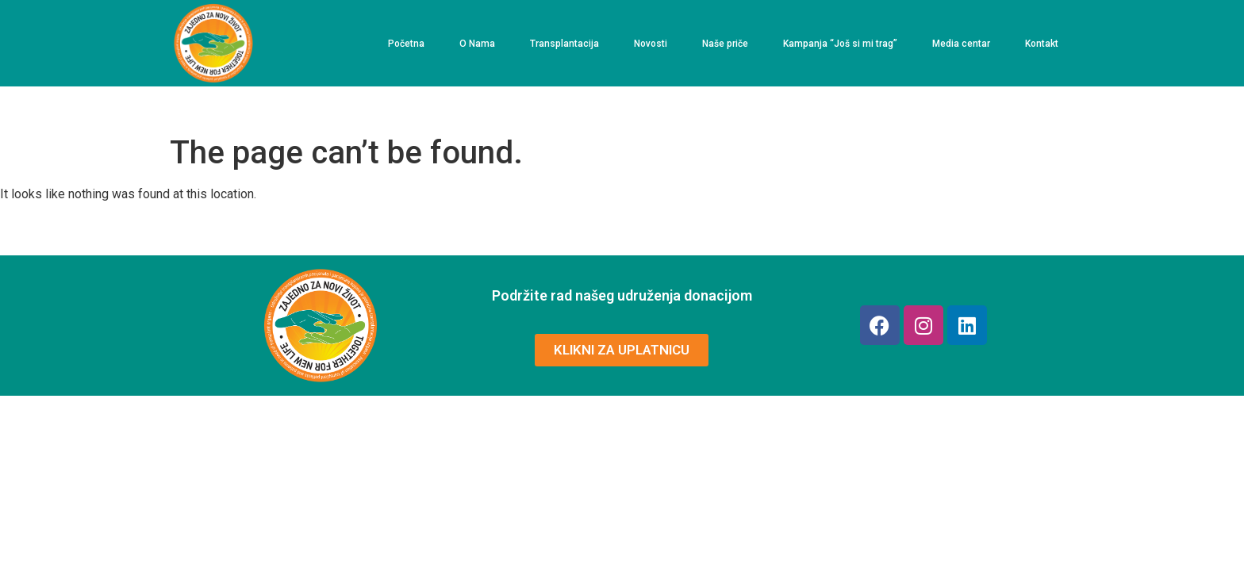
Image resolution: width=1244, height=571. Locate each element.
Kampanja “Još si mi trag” (840, 43)
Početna (406, 43)
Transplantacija (564, 43)
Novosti (650, 43)
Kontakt (1041, 43)
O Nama (477, 43)
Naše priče (725, 43)
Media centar (961, 43)
